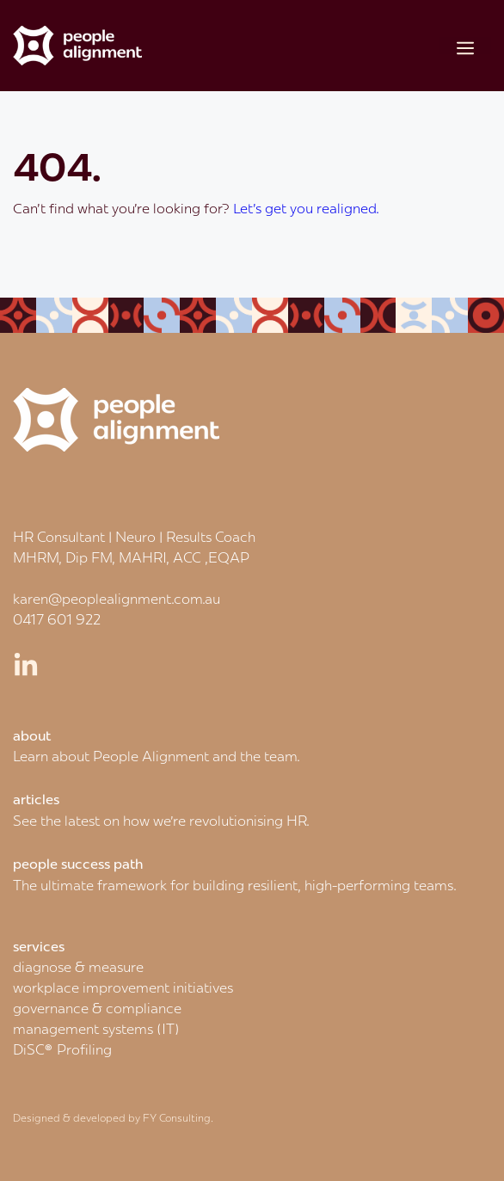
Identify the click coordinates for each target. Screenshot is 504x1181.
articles (36, 799)
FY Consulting (177, 1117)
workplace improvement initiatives (123, 987)
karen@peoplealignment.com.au (116, 598)
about (32, 735)
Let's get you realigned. (306, 208)
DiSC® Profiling (62, 1049)
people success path (78, 863)
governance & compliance (97, 1008)
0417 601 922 (57, 619)
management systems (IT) (96, 1028)
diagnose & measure (78, 966)
